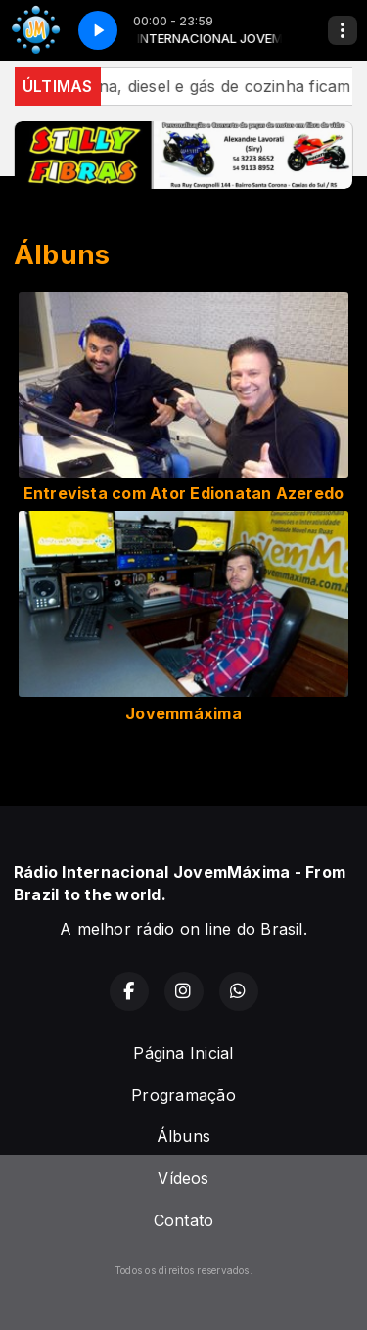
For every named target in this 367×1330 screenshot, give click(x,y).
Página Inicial (183, 1053)
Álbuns (183, 1136)
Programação (183, 1095)
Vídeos (183, 1178)
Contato (184, 1220)
